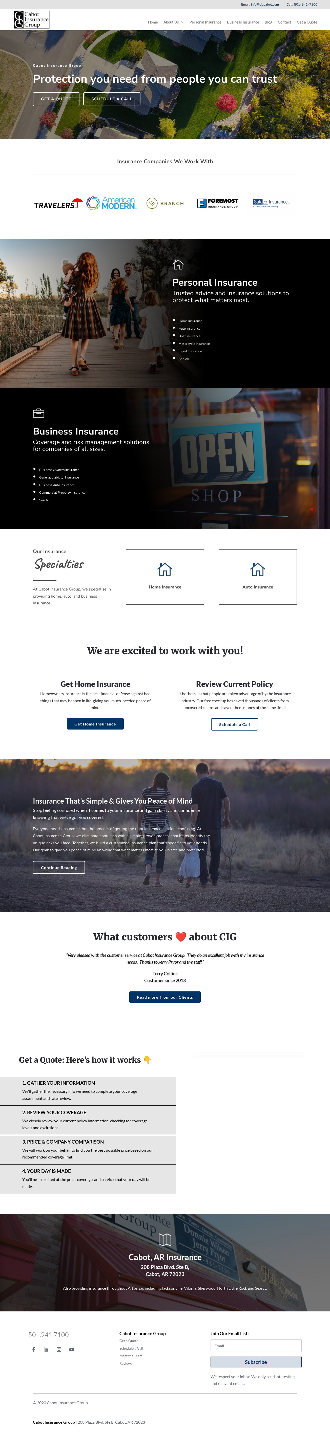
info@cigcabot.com (265, 4)
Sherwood (207, 1288)
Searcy (260, 1288)
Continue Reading (59, 867)
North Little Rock (232, 1288)
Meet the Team (130, 1356)
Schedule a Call (111, 99)
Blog (268, 22)
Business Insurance (243, 22)
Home (153, 22)
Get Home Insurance (95, 723)
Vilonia (190, 1288)
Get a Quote (307, 22)
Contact (284, 22)
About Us (171, 22)
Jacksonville (171, 1288)
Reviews (125, 1364)
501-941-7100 (305, 4)
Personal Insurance (205, 22)
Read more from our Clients (165, 997)
